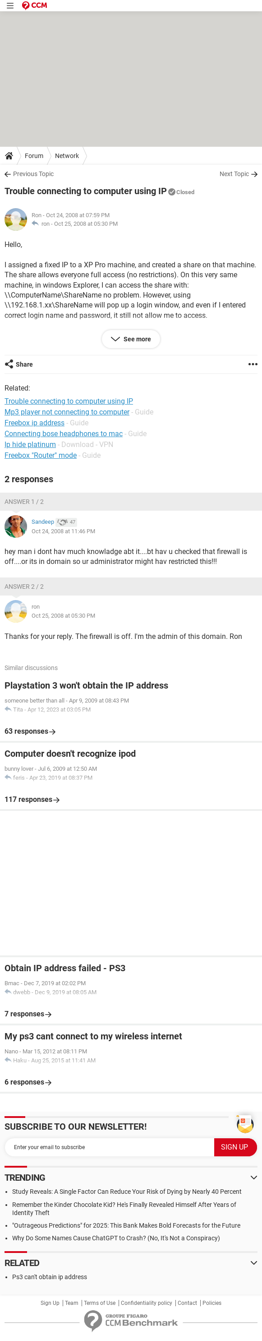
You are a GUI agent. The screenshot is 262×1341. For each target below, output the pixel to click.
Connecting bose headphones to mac (64, 433)
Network (67, 155)
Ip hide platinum (30, 444)
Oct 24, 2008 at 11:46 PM (63, 531)
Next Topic (234, 173)
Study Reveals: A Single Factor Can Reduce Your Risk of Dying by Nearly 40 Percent (127, 1191)
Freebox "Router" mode (41, 455)
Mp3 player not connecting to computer (67, 412)
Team (71, 1303)
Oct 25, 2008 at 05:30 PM (86, 223)
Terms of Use (99, 1303)
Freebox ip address (34, 423)
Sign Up (50, 1303)
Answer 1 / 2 (24, 501)
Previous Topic (33, 173)
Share (24, 364)
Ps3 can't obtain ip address (49, 1276)
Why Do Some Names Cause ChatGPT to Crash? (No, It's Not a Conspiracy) (116, 1238)
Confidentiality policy (146, 1303)
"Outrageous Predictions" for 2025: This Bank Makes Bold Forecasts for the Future (126, 1225)
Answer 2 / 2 (24, 586)
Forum (34, 155)
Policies (211, 1303)
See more (136, 339)
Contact (187, 1303)
